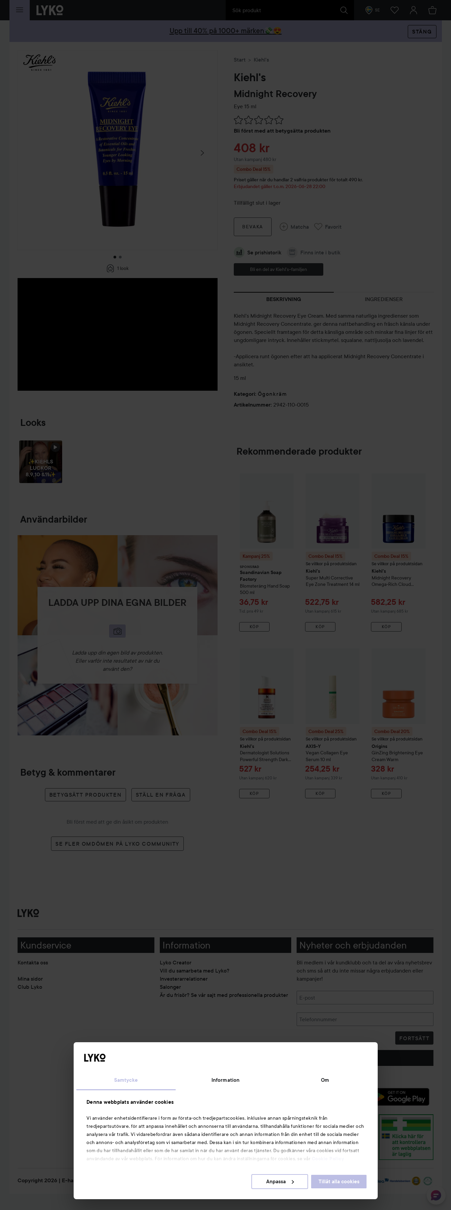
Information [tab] (225, 1080)
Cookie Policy (328, 1158)
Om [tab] (325, 1080)
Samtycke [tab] (126, 1080)
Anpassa (280, 1182)
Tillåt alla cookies (339, 1182)
